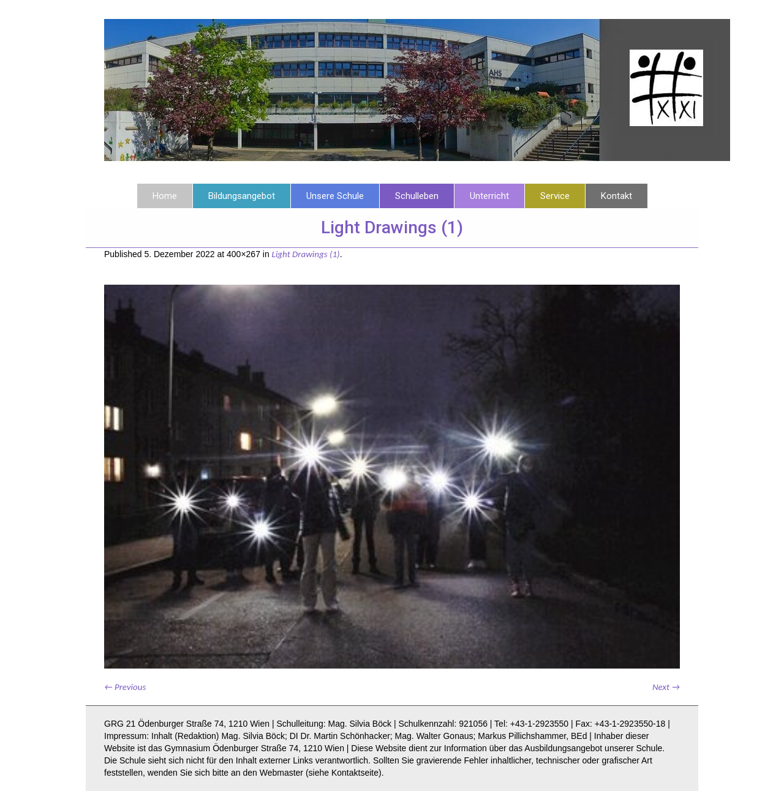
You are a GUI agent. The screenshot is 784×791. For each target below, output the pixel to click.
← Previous (125, 686)
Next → (666, 686)
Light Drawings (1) (306, 254)
